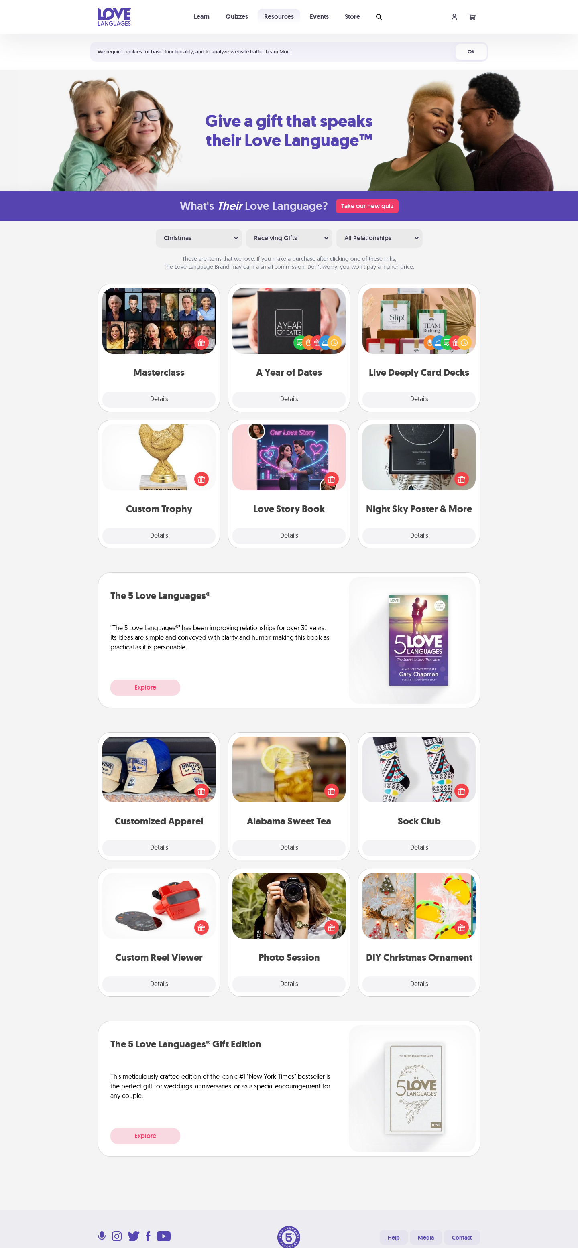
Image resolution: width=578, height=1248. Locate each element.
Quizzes (237, 16)
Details (159, 399)
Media (426, 1237)
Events (319, 16)
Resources (279, 16)
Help (394, 1237)
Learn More (278, 51)
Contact (462, 1237)
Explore (145, 687)
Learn (202, 16)
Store (352, 16)
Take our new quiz (367, 206)
